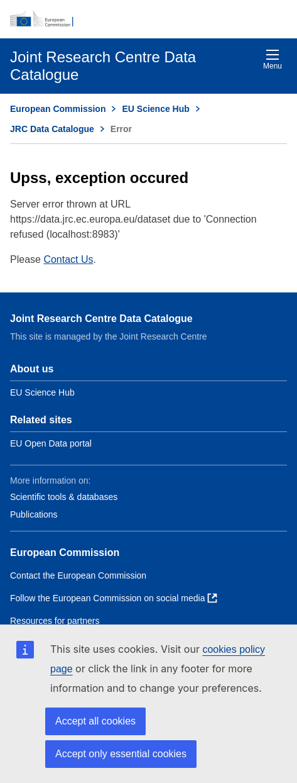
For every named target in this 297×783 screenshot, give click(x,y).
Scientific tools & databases (63, 497)
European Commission (57, 109)
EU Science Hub (155, 109)
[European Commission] (148, 19)
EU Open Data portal (51, 443)
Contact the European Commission (78, 575)
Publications (34, 514)
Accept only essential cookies (120, 753)
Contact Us (68, 259)
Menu (272, 59)
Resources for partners (54, 621)
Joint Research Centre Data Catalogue (101, 318)
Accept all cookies (95, 721)
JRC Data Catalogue (52, 129)
